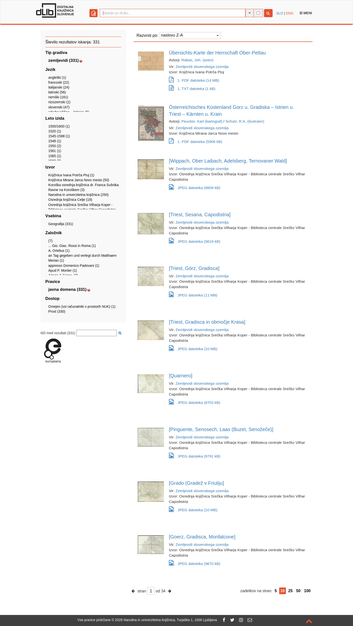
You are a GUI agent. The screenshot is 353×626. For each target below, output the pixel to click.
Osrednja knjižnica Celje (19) (70, 200)
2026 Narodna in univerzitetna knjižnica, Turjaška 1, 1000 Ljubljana (166, 620)
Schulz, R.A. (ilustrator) (245, 121)
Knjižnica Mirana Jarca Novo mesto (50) (78, 180)
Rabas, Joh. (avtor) (197, 60)
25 (290, 591)
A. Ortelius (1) (58, 251)
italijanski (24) (58, 87)
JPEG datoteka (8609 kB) (194, 187)
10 (282, 591)
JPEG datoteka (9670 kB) (194, 563)
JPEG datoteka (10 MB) (193, 348)
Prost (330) (56, 311)
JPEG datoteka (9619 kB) (194, 240)
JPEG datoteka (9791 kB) (194, 455)
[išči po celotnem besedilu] (258, 12)
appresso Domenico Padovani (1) (73, 266)
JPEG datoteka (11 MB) (193, 294)
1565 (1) (54, 156)
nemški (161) (58, 97)
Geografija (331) (60, 224)
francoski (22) (58, 82)
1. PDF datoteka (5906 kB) (195, 142)
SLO (279, 13)
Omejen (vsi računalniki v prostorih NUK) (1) (81, 306)
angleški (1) (57, 77)
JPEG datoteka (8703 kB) (194, 402)
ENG (289, 13)
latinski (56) (57, 92)
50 (298, 591)
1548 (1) (54, 141)
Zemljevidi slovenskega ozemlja (202, 66)
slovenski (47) (58, 107)
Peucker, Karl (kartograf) (201, 121)
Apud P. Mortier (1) (62, 270)
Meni (306, 13)
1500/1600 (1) (59, 126)
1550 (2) (54, 146)
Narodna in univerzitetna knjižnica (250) (78, 195)
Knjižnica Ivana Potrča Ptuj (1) (71, 175)
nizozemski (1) (59, 102)
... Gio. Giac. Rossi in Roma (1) (72, 246)
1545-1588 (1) (59, 136)
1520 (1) (54, 131)
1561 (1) (54, 151)
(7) (50, 241)
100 (307, 591)
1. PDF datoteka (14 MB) (194, 80)
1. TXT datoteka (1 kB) (192, 89)
